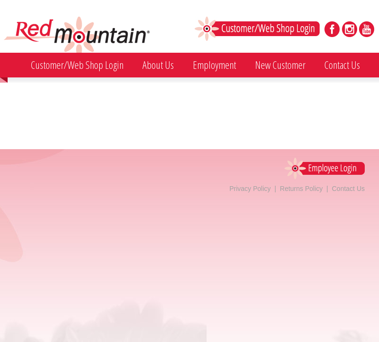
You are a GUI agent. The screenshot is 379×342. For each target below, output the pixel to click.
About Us (158, 64)
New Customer (280, 64)
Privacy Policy (250, 188)
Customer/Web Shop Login (77, 64)
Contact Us (342, 64)
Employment (214, 64)
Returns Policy (301, 188)
